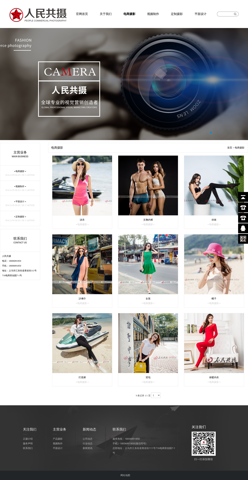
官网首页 (82, 14)
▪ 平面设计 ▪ (20, 203)
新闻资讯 (87, 448)
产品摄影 (58, 438)
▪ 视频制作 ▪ (20, 188)
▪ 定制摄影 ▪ (20, 218)
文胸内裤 (148, 222)
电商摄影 (129, 14)
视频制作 (153, 14)
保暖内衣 (214, 379)
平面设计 (201, 14)
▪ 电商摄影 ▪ (20, 173)
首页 (229, 147)
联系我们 (28, 448)
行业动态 (87, 443)
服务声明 (28, 443)
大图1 (124, 84)
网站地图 (125, 475)
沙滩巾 (82, 301)
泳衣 (82, 222)
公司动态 (87, 438)
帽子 (214, 301)
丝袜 (214, 222)
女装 (148, 301)
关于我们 (106, 14)
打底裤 (82, 379)
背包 (148, 379)
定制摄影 (177, 14)
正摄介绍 (28, 438)
